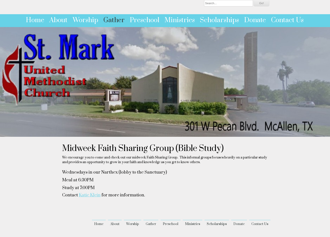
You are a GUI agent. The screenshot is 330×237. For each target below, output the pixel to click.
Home (35, 20)
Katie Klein (90, 195)
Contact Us (287, 20)
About (58, 20)
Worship (85, 20)
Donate (255, 20)
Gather (114, 20)
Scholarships (219, 20)
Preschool (144, 20)
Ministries (180, 20)
